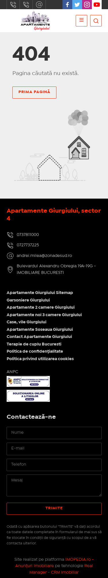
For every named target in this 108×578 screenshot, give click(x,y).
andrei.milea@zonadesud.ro (39, 4)
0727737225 (26, 4)
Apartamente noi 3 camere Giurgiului (44, 315)
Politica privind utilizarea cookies (40, 359)
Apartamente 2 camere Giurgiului (41, 307)
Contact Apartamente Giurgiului (39, 337)
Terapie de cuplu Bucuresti (34, 344)
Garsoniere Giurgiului (28, 300)
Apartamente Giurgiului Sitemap (40, 293)
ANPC (12, 372)
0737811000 (13, 4)
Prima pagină (34, 92)
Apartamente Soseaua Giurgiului (40, 329)
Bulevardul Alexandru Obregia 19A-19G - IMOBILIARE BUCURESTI (56, 269)
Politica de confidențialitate (35, 351)
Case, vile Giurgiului (26, 322)
